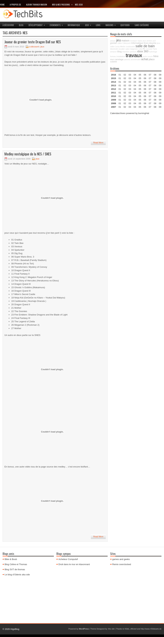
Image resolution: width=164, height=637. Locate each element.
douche (152, 43)
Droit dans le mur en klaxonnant (74, 564)
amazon (113, 52)
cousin (150, 56)
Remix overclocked (121, 564)
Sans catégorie (142, 25)
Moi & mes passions (63, 4)
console (149, 49)
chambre (125, 52)
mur (112, 59)
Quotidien (124, 25)
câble (120, 43)
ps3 (154, 41)
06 (145, 82)
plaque (113, 41)
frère (156, 56)
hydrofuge (153, 52)
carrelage (118, 59)
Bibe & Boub (11, 559)
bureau (113, 56)
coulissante (130, 47)
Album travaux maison (36, 4)
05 (140, 85)
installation (121, 56)
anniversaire (136, 59)
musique (133, 41)
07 (150, 82)
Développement (38, 24)
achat (144, 59)
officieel (133, 629)
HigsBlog (14, 629)
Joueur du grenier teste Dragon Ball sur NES (32, 41)
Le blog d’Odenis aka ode (17, 574)
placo (151, 59)
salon (127, 49)
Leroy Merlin (120, 47)
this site (111, 629)
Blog (21, 25)
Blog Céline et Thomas (16, 564)
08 (155, 82)
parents (127, 59)
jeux (89, 24)
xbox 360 (142, 51)
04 (135, 74)
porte (145, 56)
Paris (155, 49)
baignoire (134, 49)
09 (160, 78)
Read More (98, 142)
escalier (122, 49)
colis (140, 49)
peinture (133, 52)
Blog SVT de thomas (15, 569)
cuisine (113, 61)
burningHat (143, 113)
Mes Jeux (79, 4)
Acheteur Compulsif (68, 559)
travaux (134, 55)
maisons (112, 24)
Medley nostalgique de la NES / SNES (27, 153)
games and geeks (121, 559)
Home (2, 4)
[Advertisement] (135, 139)
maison (125, 40)
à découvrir (8, 25)
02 (125, 74)
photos (149, 41)
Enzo (146, 43)
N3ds (127, 629)
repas (140, 41)
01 (120, 74)
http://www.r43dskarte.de (151, 629)
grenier (113, 43)
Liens (98, 25)
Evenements (57, 24)
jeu (118, 40)
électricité (114, 49)
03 (130, 74)
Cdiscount (126, 43)
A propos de (15, 4)
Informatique (74, 25)
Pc (144, 49)
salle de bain (145, 46)
